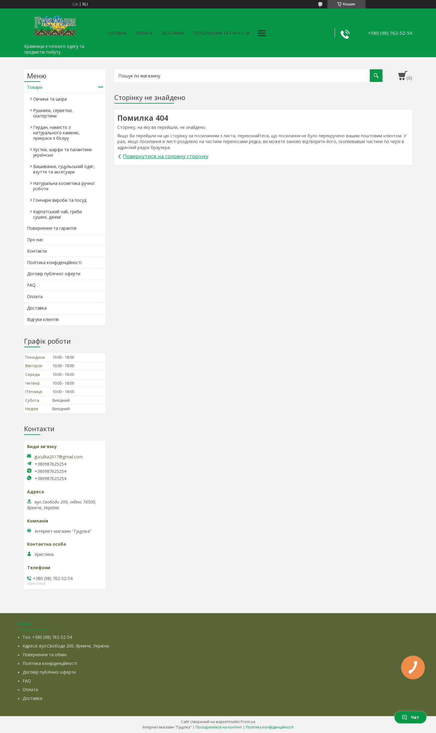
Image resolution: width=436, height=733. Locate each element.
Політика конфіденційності (54, 262)
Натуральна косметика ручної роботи (64, 186)
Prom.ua (248, 721)
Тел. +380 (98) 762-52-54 (47, 637)
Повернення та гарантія (222, 33)
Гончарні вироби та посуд (59, 200)
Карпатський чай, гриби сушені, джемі (57, 214)
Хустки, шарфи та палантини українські (62, 152)
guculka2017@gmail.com (58, 457)
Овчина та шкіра (50, 99)
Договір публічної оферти (53, 273)
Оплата (144, 33)
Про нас (35, 239)
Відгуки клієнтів (43, 319)
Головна (116, 33)
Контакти (37, 251)
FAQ (31, 285)
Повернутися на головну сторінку (166, 156)
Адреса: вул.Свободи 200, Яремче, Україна (66, 646)
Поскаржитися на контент (219, 727)
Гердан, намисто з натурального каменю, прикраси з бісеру (56, 132)
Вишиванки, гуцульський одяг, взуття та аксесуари (64, 169)
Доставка (173, 33)
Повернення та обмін (44, 654)
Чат (410, 717)
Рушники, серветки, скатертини (53, 113)
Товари (34, 87)
